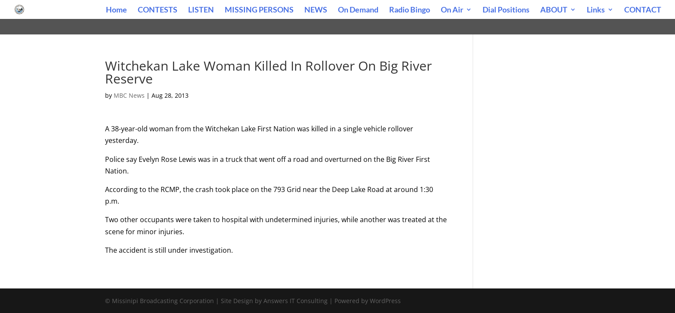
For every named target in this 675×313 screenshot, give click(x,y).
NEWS (315, 10)
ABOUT (553, 10)
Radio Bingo (409, 10)
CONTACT (642, 10)
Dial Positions (506, 10)
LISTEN (201, 10)
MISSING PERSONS (259, 10)
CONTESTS (157, 10)
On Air (452, 10)
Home (116, 10)
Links (596, 10)
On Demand (358, 10)
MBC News (129, 95)
